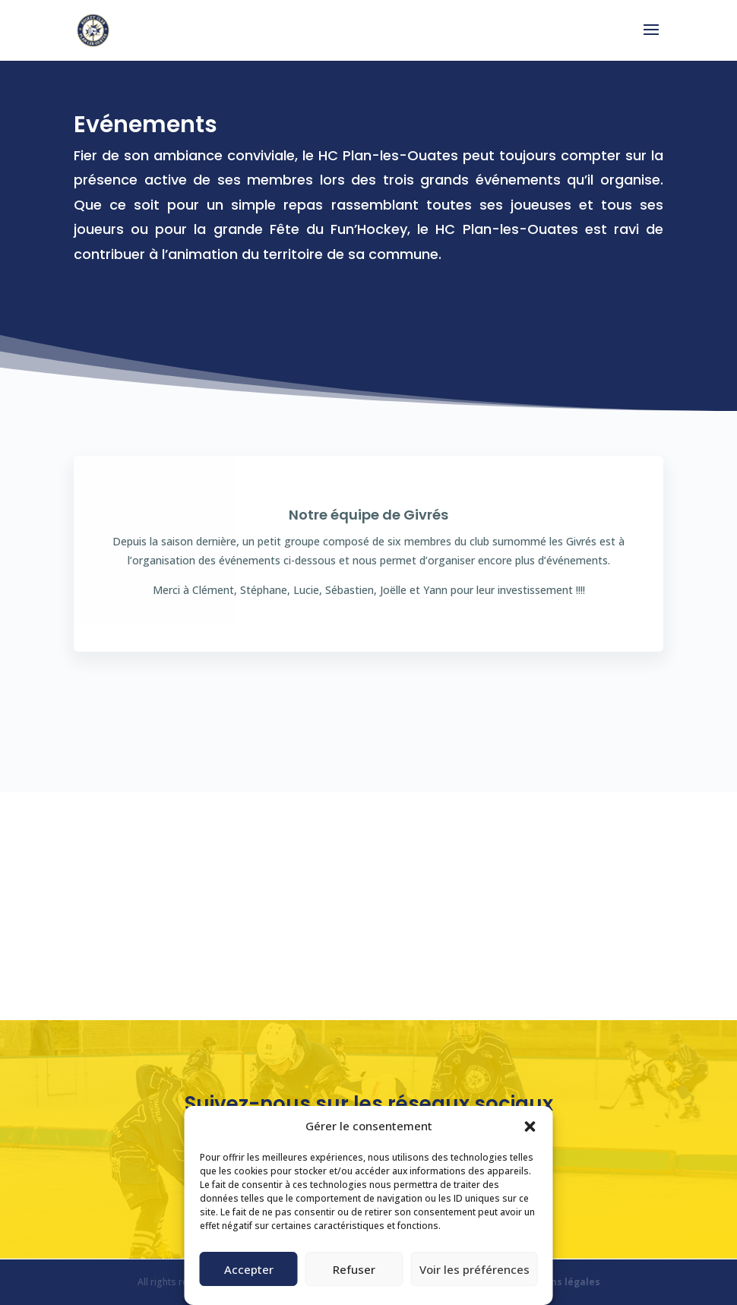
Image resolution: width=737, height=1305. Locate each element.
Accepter (249, 1269)
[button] (530, 1126)
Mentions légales (558, 1281)
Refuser (354, 1269)
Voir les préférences (474, 1269)
